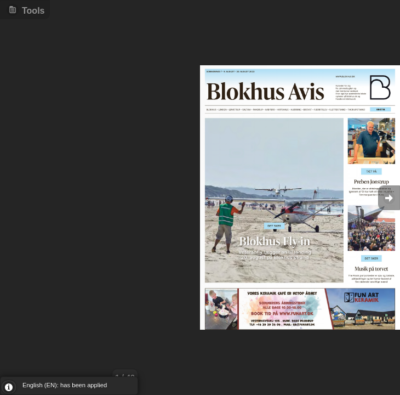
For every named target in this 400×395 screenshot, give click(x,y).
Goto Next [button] (389, 197)
